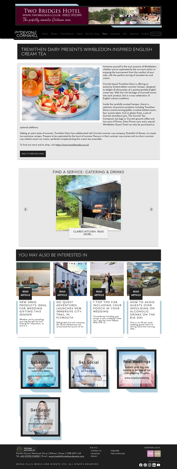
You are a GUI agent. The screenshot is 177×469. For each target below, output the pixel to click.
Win (125, 34)
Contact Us (96, 451)
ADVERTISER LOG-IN (152, 448)
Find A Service (66, 34)
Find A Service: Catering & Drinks (88, 172)
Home (45, 34)
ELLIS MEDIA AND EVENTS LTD (46, 464)
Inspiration (115, 34)
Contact (145, 34)
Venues (54, 34)
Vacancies (95, 454)
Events (80, 34)
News (105, 34)
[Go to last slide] (26, 209)
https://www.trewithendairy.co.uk (72, 145)
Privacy (94, 456)
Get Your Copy (92, 34)
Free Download (118, 454)
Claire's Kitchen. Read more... (88, 233)
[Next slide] (151, 209)
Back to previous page (33, 154)
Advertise (134, 34)
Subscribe (155, 34)
